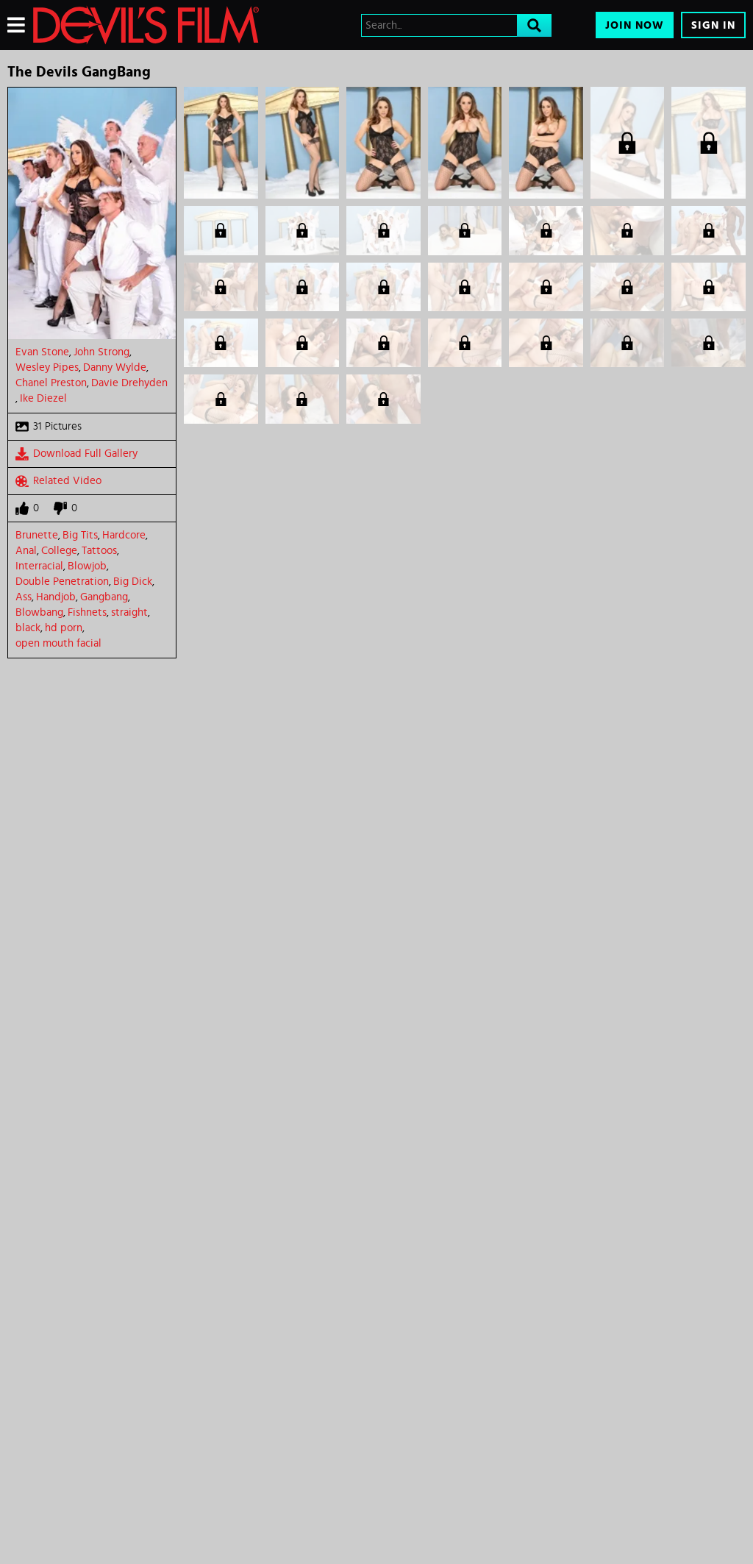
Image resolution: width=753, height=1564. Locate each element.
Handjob (56, 597)
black (27, 627)
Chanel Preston (51, 382)
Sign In (713, 25)
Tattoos (99, 550)
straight (129, 612)
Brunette (36, 535)
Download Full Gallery (76, 454)
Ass (23, 597)
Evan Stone (42, 352)
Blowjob (87, 566)
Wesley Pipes (47, 367)
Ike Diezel (43, 398)
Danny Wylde (114, 367)
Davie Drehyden (129, 382)
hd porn (63, 627)
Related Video (58, 481)
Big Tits (80, 535)
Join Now (634, 25)
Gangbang (104, 597)
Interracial (39, 566)
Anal (26, 550)
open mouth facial (58, 643)
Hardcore (124, 535)
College (59, 550)
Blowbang (39, 612)
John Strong (101, 352)
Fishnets (87, 612)
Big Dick (132, 581)
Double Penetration (62, 581)
